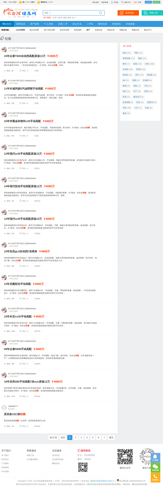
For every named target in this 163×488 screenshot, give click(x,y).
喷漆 (124, 86)
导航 (136, 53)
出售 (147, 64)
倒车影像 (126, 58)
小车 (136, 108)
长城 (147, 108)
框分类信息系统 (102, 481)
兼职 (65, 17)
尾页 (111, 437)
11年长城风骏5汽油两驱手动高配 (23, 88)
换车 (124, 64)
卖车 (137, 75)
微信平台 (127, 2)
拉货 (138, 102)
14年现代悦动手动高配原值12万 (23, 186)
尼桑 (134, 80)
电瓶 (135, 86)
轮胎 (135, 64)
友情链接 (5, 467)
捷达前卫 (137, 97)
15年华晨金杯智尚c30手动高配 (22, 121)
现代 (124, 91)
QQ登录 (148, 2)
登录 (139, 2)
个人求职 (48, 24)
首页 (63, 437)
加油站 (125, 75)
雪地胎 (149, 75)
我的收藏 (105, 2)
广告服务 (5, 463)
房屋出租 (98, 30)
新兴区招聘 (64, 30)
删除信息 (56, 463)
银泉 (69, 17)
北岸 (55, 17)
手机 (124, 108)
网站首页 (6, 24)
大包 (146, 86)
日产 (135, 91)
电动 (124, 53)
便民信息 (102, 24)
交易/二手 (63, 24)
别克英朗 (126, 102)
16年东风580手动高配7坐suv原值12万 (27, 381)
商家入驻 (30, 455)
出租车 (60, 17)
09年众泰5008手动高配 (18, 349)
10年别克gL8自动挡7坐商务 (20, 251)
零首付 (139, 69)
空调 (146, 91)
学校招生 (116, 24)
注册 (135, 2)
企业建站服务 (32, 459)
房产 (88, 30)
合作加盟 (5, 471)
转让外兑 (77, 24)
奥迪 (124, 113)
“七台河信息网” (39, 481)
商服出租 (123, 30)
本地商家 (130, 24)
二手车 (89, 24)
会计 (73, 17)
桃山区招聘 (34, 30)
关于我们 (5, 455)
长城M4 (146, 80)
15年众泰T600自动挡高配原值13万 (24, 56)
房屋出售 (111, 30)
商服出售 (135, 30)
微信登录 (156, 2)
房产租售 (34, 24)
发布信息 (56, 455)
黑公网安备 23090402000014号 (131, 481)
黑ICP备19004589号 (70, 481)
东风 (124, 97)
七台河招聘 (20, 30)
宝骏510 (150, 102)
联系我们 (5, 459)
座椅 (140, 58)
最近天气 (148, 30)
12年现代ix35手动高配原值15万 (23, 153)
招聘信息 (20, 24)
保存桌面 (95, 2)
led (124, 80)
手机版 (114, 2)
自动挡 (125, 69)
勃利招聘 (78, 30)
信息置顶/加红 (58, 459)
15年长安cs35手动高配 (18, 316)
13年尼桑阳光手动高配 (17, 283)
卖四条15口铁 (15, 414)
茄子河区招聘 (49, 30)
